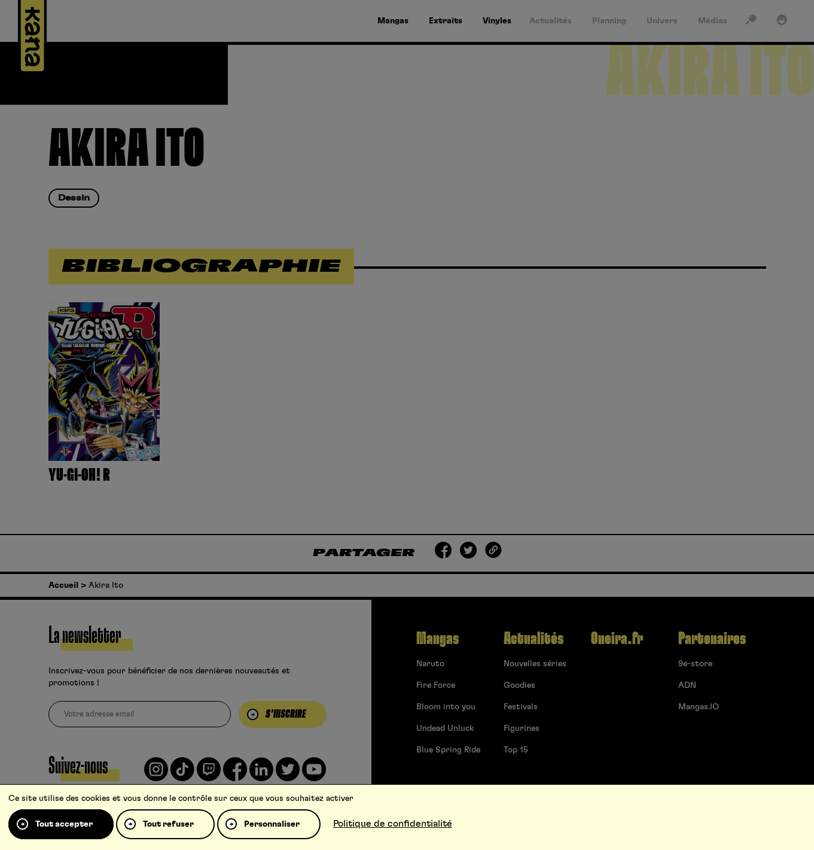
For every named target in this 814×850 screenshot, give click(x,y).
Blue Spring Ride (448, 750)
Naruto (430, 664)
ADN (687, 685)
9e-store (695, 664)
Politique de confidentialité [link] (392, 823)
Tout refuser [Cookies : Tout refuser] (168, 824)
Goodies (519, 685)
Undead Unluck (445, 728)
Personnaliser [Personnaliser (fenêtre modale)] (272, 824)
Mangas (437, 639)
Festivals (521, 707)
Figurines (521, 728)
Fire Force (435, 685)
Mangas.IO (698, 707)
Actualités (533, 639)
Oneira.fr (617, 639)
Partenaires (712, 639)
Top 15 (516, 750)
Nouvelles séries (535, 664)
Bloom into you (445, 707)
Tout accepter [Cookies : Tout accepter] (64, 824)
